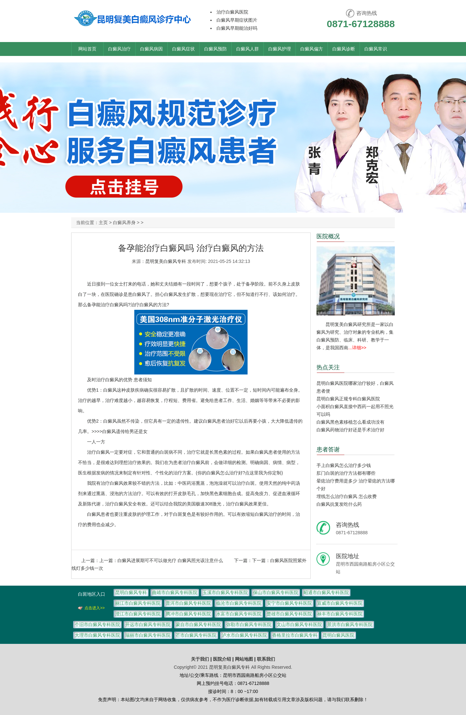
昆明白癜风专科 (131, 592)
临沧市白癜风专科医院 (238, 603)
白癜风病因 (151, 48)
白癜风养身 (124, 222)
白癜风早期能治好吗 (236, 28)
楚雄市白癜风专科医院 (289, 613)
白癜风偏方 (311, 48)
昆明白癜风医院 (338, 635)
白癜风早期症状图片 (236, 20)
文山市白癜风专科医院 (299, 624)
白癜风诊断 (343, 48)
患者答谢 (328, 449)
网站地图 (244, 659)
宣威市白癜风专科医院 (339, 603)
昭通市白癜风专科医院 (326, 592)
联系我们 (266, 659)
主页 (103, 222)
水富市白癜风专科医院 (238, 613)
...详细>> (357, 347)
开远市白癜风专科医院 (148, 624)
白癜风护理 (279, 48)
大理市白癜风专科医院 (97, 635)
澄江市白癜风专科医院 (138, 613)
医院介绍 (222, 659)
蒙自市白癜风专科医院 (198, 624)
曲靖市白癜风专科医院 (174, 592)
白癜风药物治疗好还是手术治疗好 (350, 429)
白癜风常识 (375, 48)
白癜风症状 (183, 48)
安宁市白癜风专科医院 (289, 603)
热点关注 (328, 367)
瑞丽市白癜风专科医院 (148, 635)
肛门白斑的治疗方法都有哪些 (345, 473)
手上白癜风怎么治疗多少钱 (343, 465)
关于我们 (200, 659)
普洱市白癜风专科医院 (188, 603)
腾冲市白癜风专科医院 (188, 613)
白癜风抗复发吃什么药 (339, 504)
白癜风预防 (215, 48)
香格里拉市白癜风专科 (294, 635)
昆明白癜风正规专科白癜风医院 (348, 398)
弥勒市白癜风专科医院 (249, 624)
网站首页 (87, 48)
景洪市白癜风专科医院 (349, 624)
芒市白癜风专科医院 (196, 635)
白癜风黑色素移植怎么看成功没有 (350, 422)
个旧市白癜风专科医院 (97, 624)
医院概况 (328, 236)
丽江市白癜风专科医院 (138, 603)
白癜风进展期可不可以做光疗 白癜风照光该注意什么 (170, 560)
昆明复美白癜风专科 (165, 261)
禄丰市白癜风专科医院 (339, 613)
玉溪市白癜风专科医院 (225, 592)
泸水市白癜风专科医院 (244, 635)
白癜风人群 (247, 48)
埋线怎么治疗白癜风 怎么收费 (346, 496)
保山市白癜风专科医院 (275, 592)
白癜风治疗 (119, 48)
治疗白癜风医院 (232, 12)
